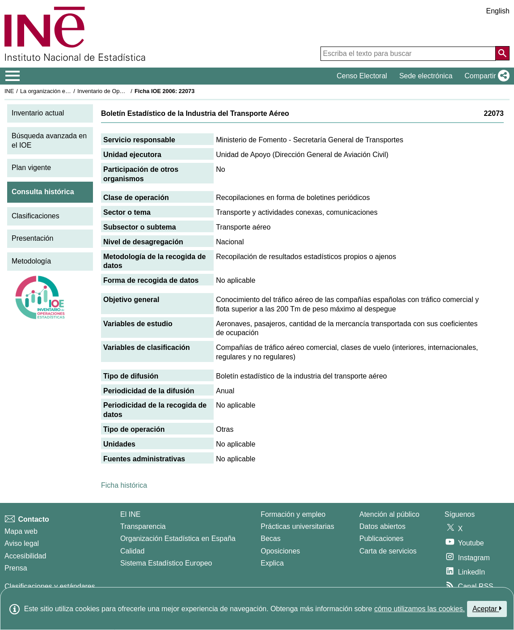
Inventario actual (38, 113)
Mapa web (21, 531)
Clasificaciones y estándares (49, 586)
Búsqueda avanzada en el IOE (49, 140)
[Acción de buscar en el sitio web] (502, 53)
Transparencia (143, 526)
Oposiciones (280, 551)
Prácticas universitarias (297, 526)
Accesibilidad (25, 556)
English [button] (498, 11)
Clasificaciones (35, 216)
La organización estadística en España (69, 91)
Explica (272, 563)
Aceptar (486, 608)
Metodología (31, 261)
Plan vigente (31, 167)
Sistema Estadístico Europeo (166, 563)
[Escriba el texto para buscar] (408, 54)
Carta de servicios (388, 551)
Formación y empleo (293, 514)
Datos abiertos (382, 526)
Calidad (132, 551)
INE (9, 91)
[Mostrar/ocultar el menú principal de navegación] (12, 76)
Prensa (15, 568)
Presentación (32, 238)
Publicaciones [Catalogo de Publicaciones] (381, 538)
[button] (485, 76)
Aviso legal (21, 543)
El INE (130, 514)
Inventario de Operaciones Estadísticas (127, 91)
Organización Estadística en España (178, 538)
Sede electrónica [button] (425, 76)
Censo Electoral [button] (362, 76)
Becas (270, 538)
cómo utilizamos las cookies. (419, 609)
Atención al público (389, 514)
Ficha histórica (124, 485)
